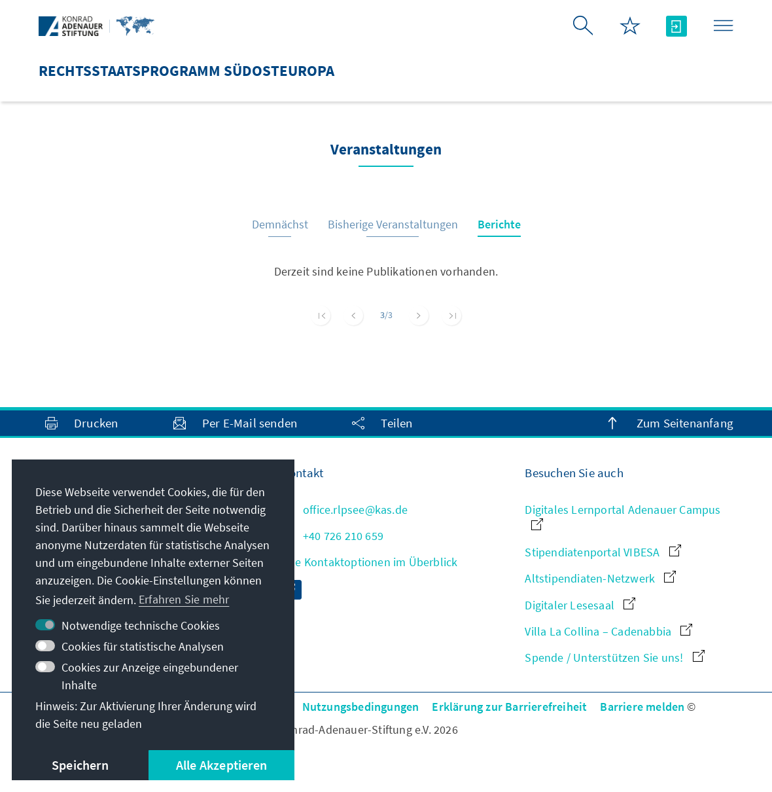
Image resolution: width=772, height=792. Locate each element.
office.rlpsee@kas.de (345, 509)
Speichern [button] (80, 765)
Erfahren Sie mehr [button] (184, 599)
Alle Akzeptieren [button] (221, 765)
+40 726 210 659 (332, 535)
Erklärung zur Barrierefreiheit (509, 706)
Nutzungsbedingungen (360, 706)
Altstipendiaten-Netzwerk (600, 578)
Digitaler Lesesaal (580, 605)
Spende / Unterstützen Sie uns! (614, 657)
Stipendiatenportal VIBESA (602, 552)
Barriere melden (642, 706)
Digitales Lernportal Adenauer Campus (622, 516)
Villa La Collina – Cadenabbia (608, 631)
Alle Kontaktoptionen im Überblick (370, 561)
